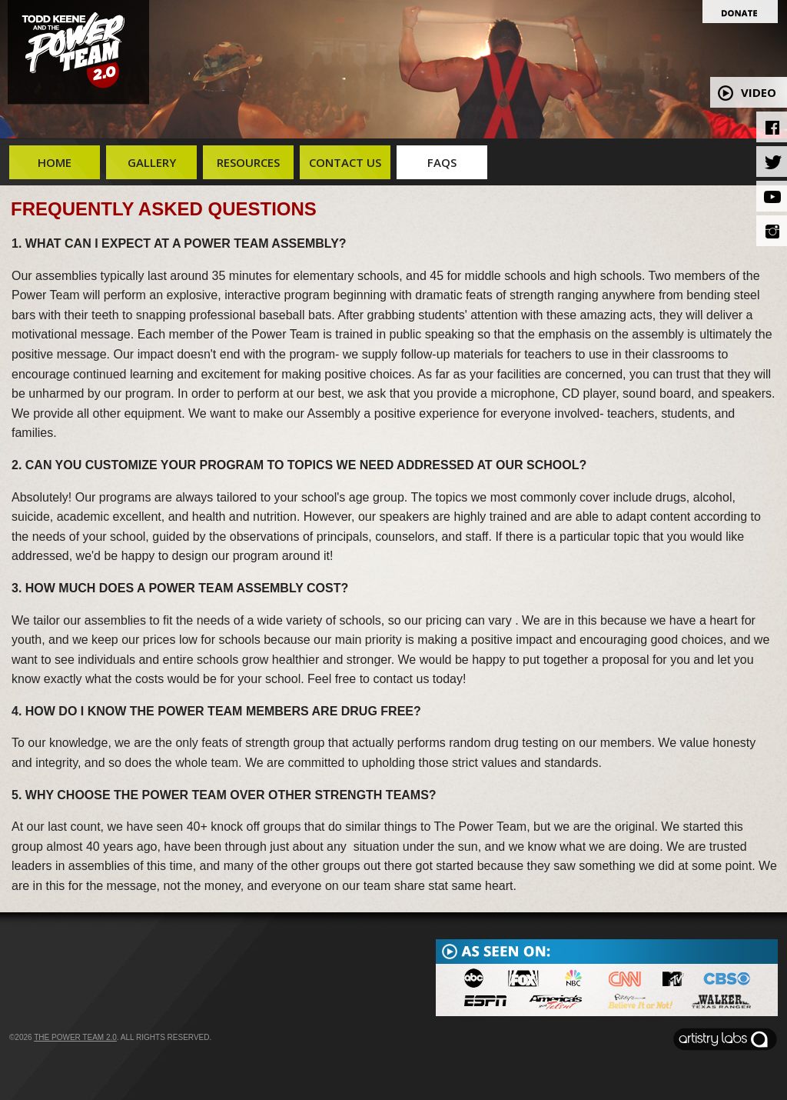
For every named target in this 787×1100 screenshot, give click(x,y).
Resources (248, 162)
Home (54, 162)
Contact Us (345, 162)
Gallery (152, 162)
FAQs (442, 162)
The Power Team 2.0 (75, 1037)
